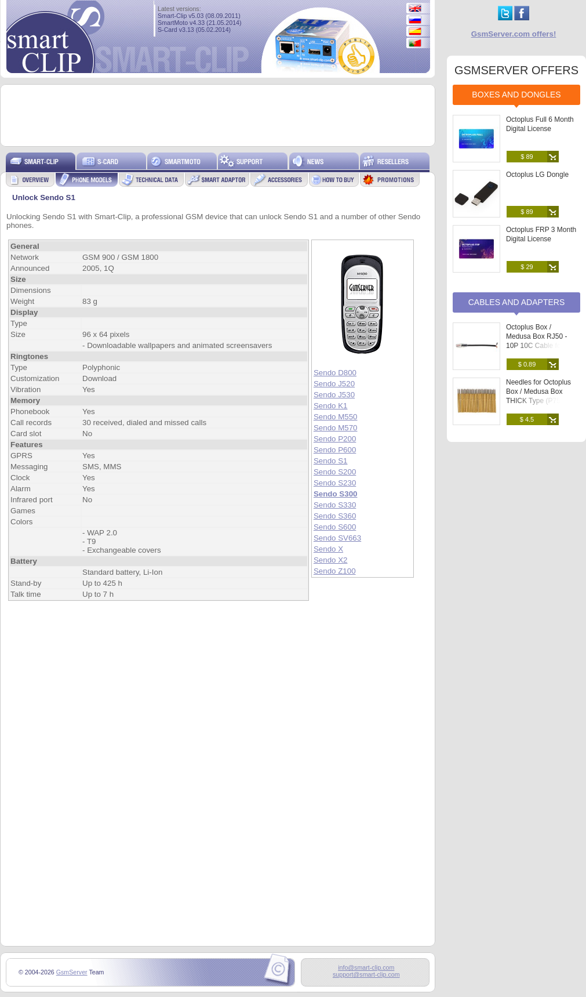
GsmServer (72, 972)
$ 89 (527, 156)
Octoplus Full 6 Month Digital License (540, 124)
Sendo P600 (335, 449)
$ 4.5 (527, 419)
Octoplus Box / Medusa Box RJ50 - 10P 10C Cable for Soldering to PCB (536, 341)
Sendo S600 (335, 527)
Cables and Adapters (516, 302)
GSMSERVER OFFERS (516, 70)
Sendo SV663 (337, 538)
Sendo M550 (336, 416)
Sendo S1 (331, 460)
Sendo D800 (335, 372)
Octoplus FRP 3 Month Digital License (541, 234)
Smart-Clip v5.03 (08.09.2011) (199, 15)
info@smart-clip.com (366, 967)
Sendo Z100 (335, 571)
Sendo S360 (335, 516)
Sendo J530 (334, 394)
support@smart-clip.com (366, 974)
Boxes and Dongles (516, 94)
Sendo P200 (335, 438)
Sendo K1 (331, 405)
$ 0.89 (527, 364)
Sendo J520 (334, 383)
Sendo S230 (335, 482)
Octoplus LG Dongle (537, 175)
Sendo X (328, 549)
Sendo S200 (335, 471)
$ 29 (527, 266)
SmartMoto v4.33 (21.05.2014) (200, 22)
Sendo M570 (336, 427)
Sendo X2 (331, 560)
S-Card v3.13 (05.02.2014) (194, 29)
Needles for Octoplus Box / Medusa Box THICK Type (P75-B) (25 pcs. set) (538, 396)
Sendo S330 (335, 505)
